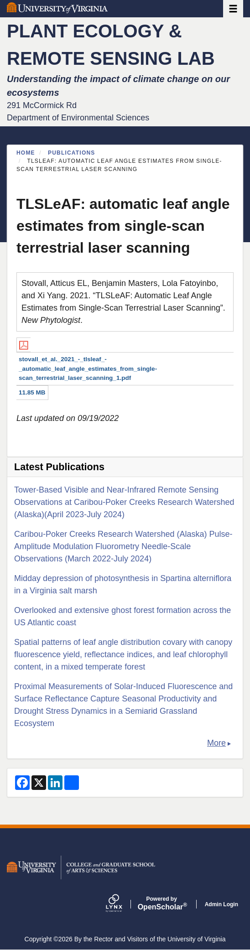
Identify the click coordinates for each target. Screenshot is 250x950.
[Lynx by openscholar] (122, 904)
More (216, 743)
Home (25, 153)
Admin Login (221, 904)
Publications (71, 153)
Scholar (162, 903)
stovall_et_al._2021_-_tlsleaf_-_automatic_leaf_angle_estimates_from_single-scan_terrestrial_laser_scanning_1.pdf (88, 368)
